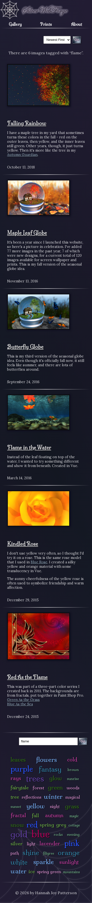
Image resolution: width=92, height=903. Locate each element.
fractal (18, 815)
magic (74, 816)
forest (38, 787)
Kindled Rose (22, 544)
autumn (54, 815)
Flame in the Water (29, 447)
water (18, 871)
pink (71, 843)
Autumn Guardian (22, 155)
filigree (48, 853)
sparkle (43, 862)
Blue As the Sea (20, 704)
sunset (16, 806)
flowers (46, 760)
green (55, 787)
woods (73, 787)
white (19, 862)
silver (17, 844)
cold (72, 759)
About (76, 24)
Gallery (15, 24)
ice (32, 871)
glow (55, 778)
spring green (49, 871)
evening (73, 834)
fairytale (20, 788)
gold (19, 834)
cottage (74, 825)
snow (17, 824)
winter (53, 796)
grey (61, 825)
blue (40, 834)
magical (72, 797)
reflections (31, 797)
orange (68, 852)
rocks (58, 834)
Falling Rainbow (26, 123)
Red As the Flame (27, 677)
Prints (46, 24)
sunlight (69, 862)
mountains (71, 872)
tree (15, 797)
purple (22, 769)
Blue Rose (39, 562)
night (55, 806)
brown (73, 770)
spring (47, 825)
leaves (18, 759)
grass (72, 806)
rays (16, 778)
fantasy (50, 769)
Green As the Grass (23, 700)
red (32, 824)
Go (82, 741)
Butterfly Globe (25, 347)
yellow (35, 806)
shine (31, 852)
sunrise (73, 779)
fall (35, 815)
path (15, 853)
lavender (49, 843)
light (31, 843)
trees (35, 778)
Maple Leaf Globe (27, 233)
